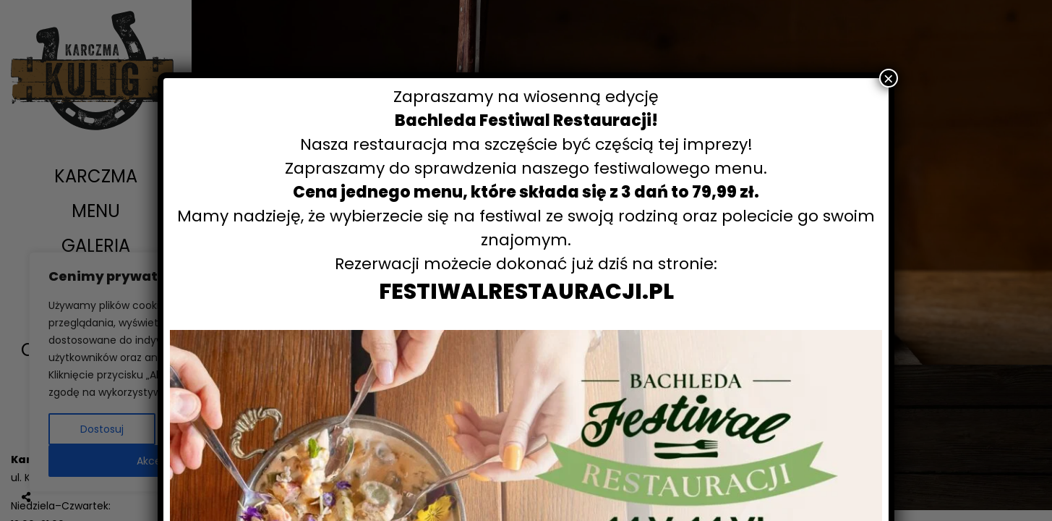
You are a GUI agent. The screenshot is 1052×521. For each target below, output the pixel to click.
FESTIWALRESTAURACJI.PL (526, 291)
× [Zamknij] (889, 78)
